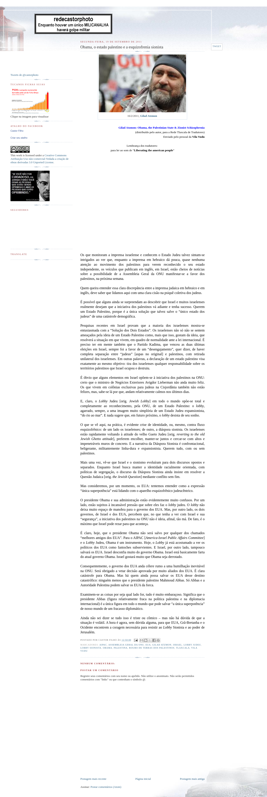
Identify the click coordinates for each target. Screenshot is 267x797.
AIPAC (103, 645)
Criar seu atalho (18, 137)
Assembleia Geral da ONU (126, 645)
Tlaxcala (183, 648)
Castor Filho (16, 130)
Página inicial (143, 778)
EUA (148, 645)
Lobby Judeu (192, 645)
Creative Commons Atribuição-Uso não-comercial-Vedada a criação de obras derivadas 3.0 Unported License (39, 159)
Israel (177, 645)
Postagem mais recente (93, 778)
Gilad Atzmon (148, 115)
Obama (107, 648)
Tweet (216, 46)
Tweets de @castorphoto (24, 74)
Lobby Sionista (90, 648)
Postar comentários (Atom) (106, 787)
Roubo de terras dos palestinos (152, 648)
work (19, 155)
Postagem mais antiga (192, 778)
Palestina (120, 648)
